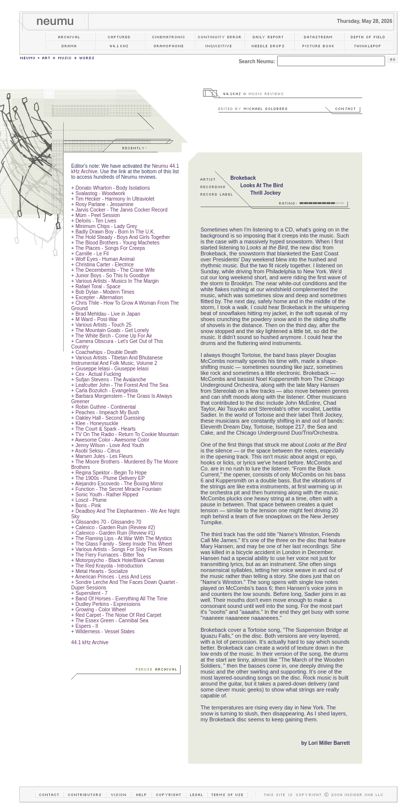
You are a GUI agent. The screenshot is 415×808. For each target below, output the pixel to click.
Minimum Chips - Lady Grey (106, 226)
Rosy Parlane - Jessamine (105, 204)
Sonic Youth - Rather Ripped (107, 494)
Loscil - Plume (91, 500)
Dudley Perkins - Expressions (108, 604)
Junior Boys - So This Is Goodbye (113, 275)
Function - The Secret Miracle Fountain (119, 489)
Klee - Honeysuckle (97, 423)
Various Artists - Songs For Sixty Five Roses (124, 549)
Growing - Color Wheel (101, 609)
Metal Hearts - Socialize (102, 571)
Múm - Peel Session (98, 215)
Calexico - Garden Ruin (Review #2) (115, 527)
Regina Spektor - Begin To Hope (111, 472)
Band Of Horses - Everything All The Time (122, 598)
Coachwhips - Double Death (107, 352)
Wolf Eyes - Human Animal (105, 259)
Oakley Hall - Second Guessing (110, 418)
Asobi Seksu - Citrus (97, 451)
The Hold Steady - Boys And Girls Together (122, 237)
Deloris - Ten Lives (96, 221)
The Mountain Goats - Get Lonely (112, 330)
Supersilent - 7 (91, 593)
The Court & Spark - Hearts (105, 429)
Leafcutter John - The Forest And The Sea (122, 385)
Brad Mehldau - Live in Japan (108, 314)
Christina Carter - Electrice (105, 264)
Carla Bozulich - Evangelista (107, 390)
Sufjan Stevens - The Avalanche (111, 379)
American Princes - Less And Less (113, 576)
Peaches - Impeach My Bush (107, 412)
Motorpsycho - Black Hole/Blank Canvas (120, 560)
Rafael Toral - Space (98, 286)
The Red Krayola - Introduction (109, 566)
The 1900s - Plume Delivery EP (110, 478)
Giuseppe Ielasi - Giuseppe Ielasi (112, 368)
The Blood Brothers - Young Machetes (117, 242)
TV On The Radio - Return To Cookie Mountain (127, 434)
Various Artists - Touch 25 (103, 325)
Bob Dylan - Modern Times (105, 292)
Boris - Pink (88, 505)
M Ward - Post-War (97, 319)
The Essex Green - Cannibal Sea (111, 620)
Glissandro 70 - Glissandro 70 (108, 522)
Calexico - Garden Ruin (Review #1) (115, 533)
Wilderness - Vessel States (105, 631)
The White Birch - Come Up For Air (113, 336)
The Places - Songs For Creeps (110, 248)
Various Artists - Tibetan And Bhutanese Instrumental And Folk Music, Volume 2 (117, 360)
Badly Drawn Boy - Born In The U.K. (115, 231)
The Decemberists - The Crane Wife (115, 270)
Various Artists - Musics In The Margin (117, 281)
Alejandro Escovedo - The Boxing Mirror (119, 483)
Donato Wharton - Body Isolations (113, 188)
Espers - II (87, 626)
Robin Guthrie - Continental (106, 407)
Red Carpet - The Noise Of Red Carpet (119, 615)
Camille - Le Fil (92, 253)
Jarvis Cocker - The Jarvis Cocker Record (122, 210)
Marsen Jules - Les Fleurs (104, 456)
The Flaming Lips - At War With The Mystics (123, 538)
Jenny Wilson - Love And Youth (110, 445)
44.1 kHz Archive (89, 642)
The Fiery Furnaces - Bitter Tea (109, 555)
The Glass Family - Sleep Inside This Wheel (123, 544)
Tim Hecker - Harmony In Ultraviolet (114, 199)
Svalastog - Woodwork (100, 193)
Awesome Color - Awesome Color (112, 440)
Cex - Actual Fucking (98, 374)
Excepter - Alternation (99, 297)
